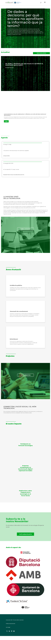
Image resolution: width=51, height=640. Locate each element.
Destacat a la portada (18, 67)
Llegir (6, 121)
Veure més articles (41, 53)
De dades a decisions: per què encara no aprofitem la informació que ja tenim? (25, 19)
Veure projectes (25, 375)
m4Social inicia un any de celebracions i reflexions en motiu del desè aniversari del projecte (25, 114)
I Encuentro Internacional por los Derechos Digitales (16, 150)
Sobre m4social (25, 229)
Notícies (25, 67)
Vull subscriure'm (25, 534)
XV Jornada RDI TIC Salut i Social (11, 169)
